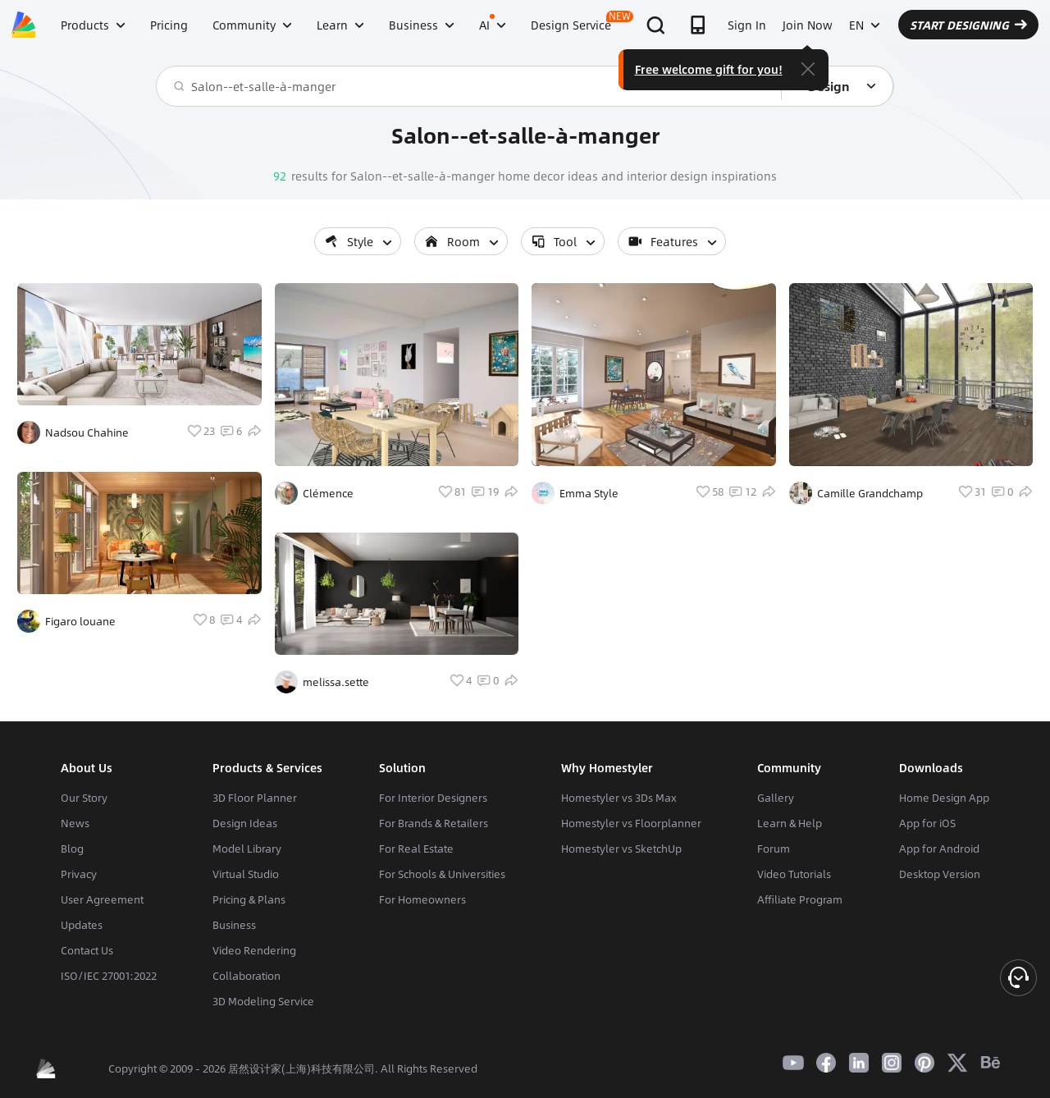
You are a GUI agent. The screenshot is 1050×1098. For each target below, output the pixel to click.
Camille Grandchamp (870, 493)
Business (234, 925)
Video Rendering (254, 950)
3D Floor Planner (254, 797)
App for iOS (927, 823)
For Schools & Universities (442, 874)
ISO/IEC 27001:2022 (109, 976)
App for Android (939, 848)
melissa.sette (336, 682)
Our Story (84, 797)
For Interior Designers (433, 797)
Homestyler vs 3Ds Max (619, 797)
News (75, 823)
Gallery (775, 797)
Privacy (79, 874)
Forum (773, 848)
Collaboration (246, 976)
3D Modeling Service (263, 1001)
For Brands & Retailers (433, 823)
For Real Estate (416, 848)
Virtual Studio (245, 874)
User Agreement (102, 899)
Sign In (747, 25)
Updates (82, 925)
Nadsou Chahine (87, 432)
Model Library (246, 848)
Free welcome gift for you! (709, 69)
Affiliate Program (799, 899)
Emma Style (589, 493)
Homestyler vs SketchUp (621, 848)
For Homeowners (422, 899)
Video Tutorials (794, 874)
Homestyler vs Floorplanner (631, 823)
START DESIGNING (968, 25)
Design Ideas (244, 823)
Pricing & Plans (248, 899)
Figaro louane (80, 621)
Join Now (808, 25)
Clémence (328, 493)
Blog (72, 848)
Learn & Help (789, 823)
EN (864, 25)
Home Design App (944, 797)
